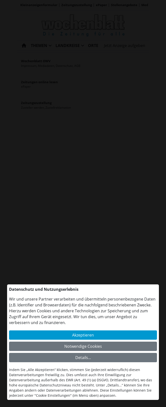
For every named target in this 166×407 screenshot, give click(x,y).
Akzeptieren (83, 335)
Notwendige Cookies (83, 346)
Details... (83, 357)
